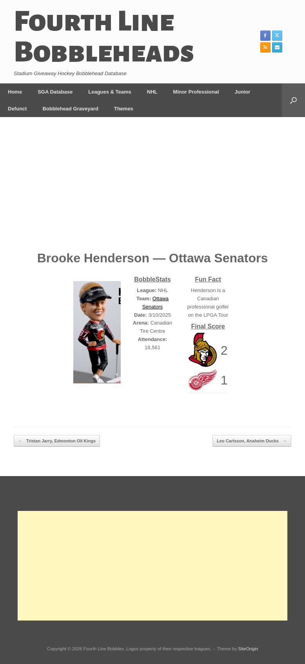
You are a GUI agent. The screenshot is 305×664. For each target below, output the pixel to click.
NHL (152, 92)
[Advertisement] (152, 189)
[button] (293, 100)
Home (15, 92)
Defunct (17, 109)
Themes (123, 109)
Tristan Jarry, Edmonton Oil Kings (57, 441)
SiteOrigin (248, 648)
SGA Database (55, 92)
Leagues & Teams (109, 92)
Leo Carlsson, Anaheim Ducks (252, 441)
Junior (243, 92)
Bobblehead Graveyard (70, 109)
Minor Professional (196, 92)
